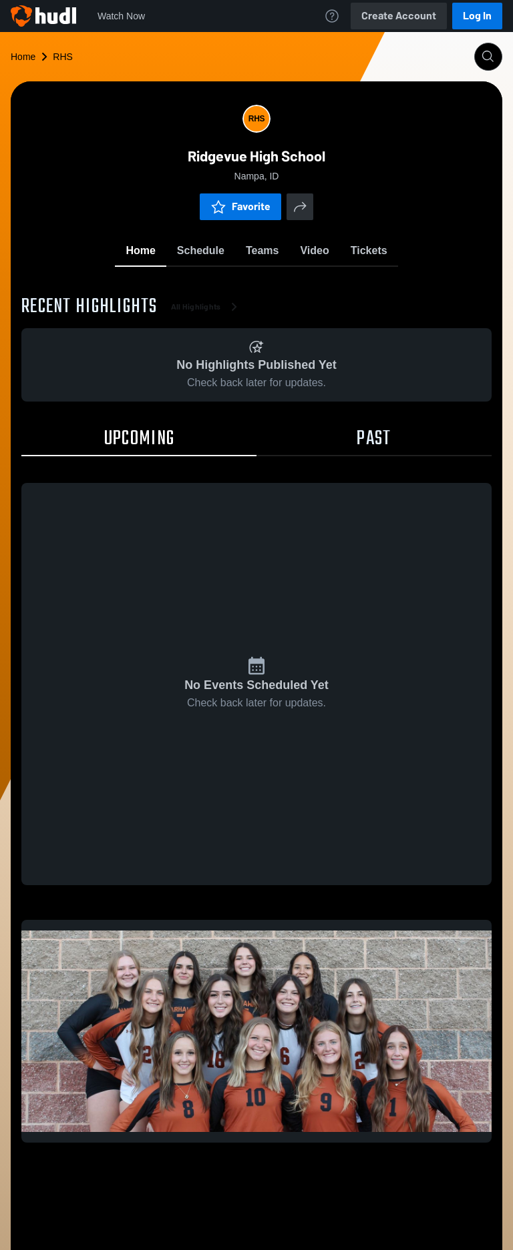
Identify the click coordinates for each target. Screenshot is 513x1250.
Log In (477, 16)
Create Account (398, 16)
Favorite (240, 206)
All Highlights (206, 307)
